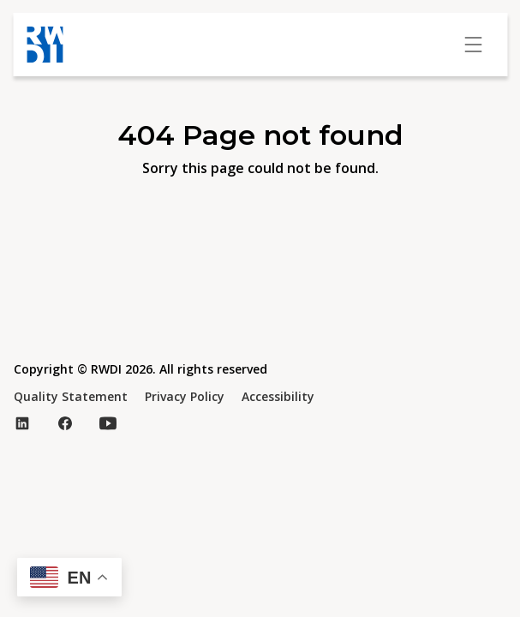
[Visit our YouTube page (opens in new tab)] (108, 423)
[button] (69, 577)
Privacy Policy (184, 396)
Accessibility (278, 396)
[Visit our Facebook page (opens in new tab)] (65, 423)
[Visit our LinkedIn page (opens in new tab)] (22, 423)
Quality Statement (71, 396)
